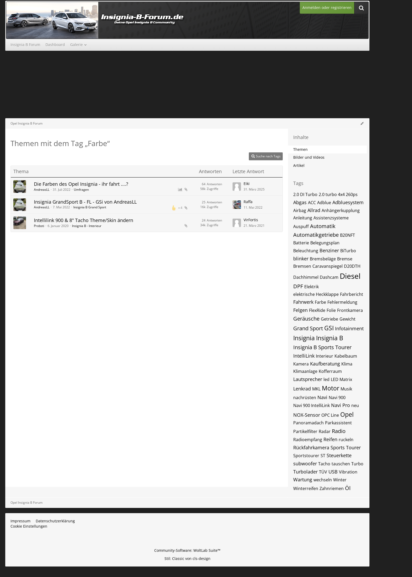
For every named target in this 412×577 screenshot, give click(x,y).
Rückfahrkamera (311, 447)
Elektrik (311, 287)
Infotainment (349, 328)
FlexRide (317, 310)
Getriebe (329, 319)
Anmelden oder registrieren (327, 7)
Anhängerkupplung (341, 210)
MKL (316, 389)
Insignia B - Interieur (86, 226)
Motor (330, 388)
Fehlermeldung (342, 302)
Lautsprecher (307, 379)
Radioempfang (307, 439)
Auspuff (301, 226)
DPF (298, 286)
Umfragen (81, 189)
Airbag (299, 210)
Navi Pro (340, 405)
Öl (348, 488)
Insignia (304, 338)
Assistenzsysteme (331, 218)
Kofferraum (330, 371)
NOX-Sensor (306, 415)
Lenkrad (302, 388)
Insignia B (329, 338)
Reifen (330, 439)
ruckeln (346, 439)
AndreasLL (41, 189)
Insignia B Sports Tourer (322, 347)
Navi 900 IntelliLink (311, 405)
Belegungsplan (324, 243)
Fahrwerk (303, 302)
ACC (312, 202)
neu (355, 405)
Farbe (320, 302)
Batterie (301, 243)
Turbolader (305, 471)
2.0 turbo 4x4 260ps (338, 194)
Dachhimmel (305, 277)
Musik (346, 389)
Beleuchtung (305, 251)
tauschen (341, 464)
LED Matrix (341, 379)
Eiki (247, 183)
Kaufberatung (325, 363)
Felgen (300, 310)
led (326, 379)
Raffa (248, 201)
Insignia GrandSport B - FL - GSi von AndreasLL (85, 202)
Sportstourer (306, 455)
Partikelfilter (305, 431)
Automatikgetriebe (316, 234)
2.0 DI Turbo (305, 194)
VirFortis (251, 219)
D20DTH (352, 266)
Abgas (300, 202)
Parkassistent (338, 423)
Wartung (302, 479)
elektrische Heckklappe (316, 294)
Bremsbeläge (323, 259)
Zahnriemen (332, 488)
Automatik (323, 226)
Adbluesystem (348, 202)
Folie (331, 310)
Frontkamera (350, 310)
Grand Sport (308, 328)
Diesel (350, 276)
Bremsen (302, 266)
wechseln (322, 480)
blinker (300, 258)
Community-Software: (187, 550)
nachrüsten (304, 397)
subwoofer (305, 463)
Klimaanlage (305, 371)
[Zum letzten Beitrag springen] (237, 186)
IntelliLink (304, 356)
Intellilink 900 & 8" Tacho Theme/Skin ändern (83, 220)
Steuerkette (339, 455)
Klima (346, 364)
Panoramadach (308, 423)
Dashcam (329, 277)
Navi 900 (337, 397)
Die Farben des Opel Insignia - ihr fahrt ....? (81, 184)
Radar (325, 431)
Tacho (324, 464)
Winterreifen (305, 488)
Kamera (301, 364)
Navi (322, 397)
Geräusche (306, 318)
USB (333, 471)
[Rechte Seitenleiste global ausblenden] (362, 123)
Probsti (39, 226)
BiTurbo (348, 251)
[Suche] (361, 8)
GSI (329, 328)
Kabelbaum (345, 356)
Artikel (299, 165)
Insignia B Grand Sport (89, 207)
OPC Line (330, 415)
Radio (339, 431)
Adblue (324, 202)
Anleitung (302, 218)
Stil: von (187, 558)
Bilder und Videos (309, 157)
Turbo (357, 464)
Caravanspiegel (327, 266)
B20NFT (347, 235)
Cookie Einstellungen (29, 526)
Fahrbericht (351, 294)
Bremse (344, 259)
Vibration (348, 472)
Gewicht (347, 319)
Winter (340, 480)
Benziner (329, 250)
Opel (347, 414)
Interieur (324, 356)
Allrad (313, 210)
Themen (300, 149)
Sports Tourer (346, 447)
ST (323, 455)
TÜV (323, 472)
